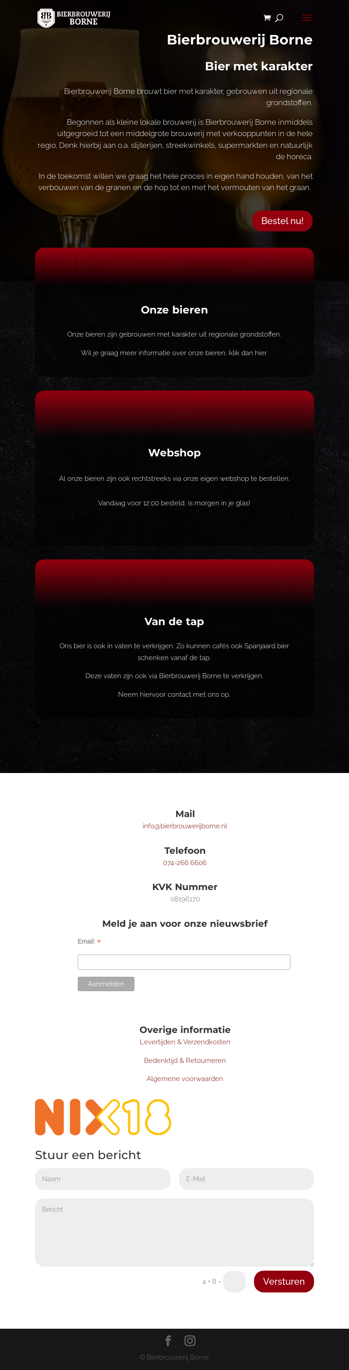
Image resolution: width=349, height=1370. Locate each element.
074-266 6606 (185, 863)
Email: (89, 941)
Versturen (284, 1281)
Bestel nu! (282, 220)
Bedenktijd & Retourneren (185, 1061)
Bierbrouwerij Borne (240, 39)
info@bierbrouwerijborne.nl (185, 826)
